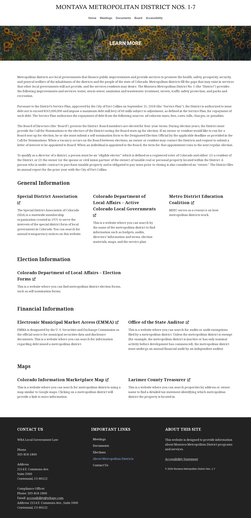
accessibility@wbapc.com (45, 498)
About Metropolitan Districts (113, 459)
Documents (123, 18)
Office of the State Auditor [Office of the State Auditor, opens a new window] (158, 322)
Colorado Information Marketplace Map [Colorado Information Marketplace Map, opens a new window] (63, 379)
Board (138, 18)
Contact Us (100, 465)
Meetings (106, 18)
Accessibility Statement (181, 459)
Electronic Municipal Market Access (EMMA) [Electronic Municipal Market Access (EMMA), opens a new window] (68, 322)
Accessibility (154, 18)
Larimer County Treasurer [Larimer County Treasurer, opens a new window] (159, 379)
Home (92, 18)
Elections (99, 452)
